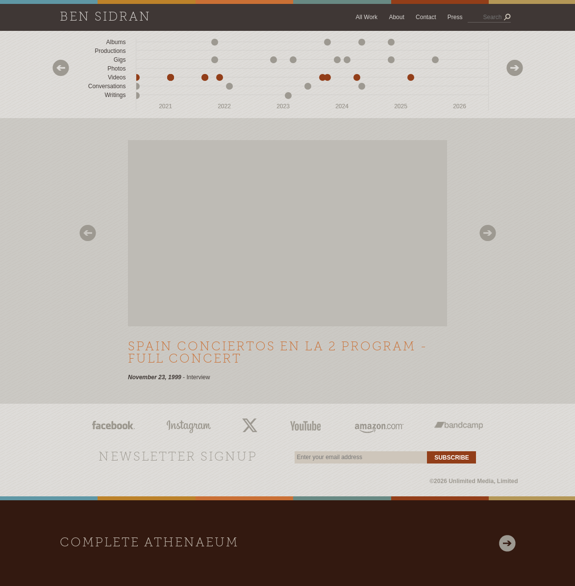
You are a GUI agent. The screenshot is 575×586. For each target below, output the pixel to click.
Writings (114, 95)
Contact (426, 17)
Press (455, 17)
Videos (116, 77)
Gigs (120, 59)
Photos (116, 68)
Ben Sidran (105, 17)
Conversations (107, 86)
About (396, 17)
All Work (366, 17)
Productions (110, 51)
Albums (115, 42)
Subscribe (451, 457)
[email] (361, 457)
